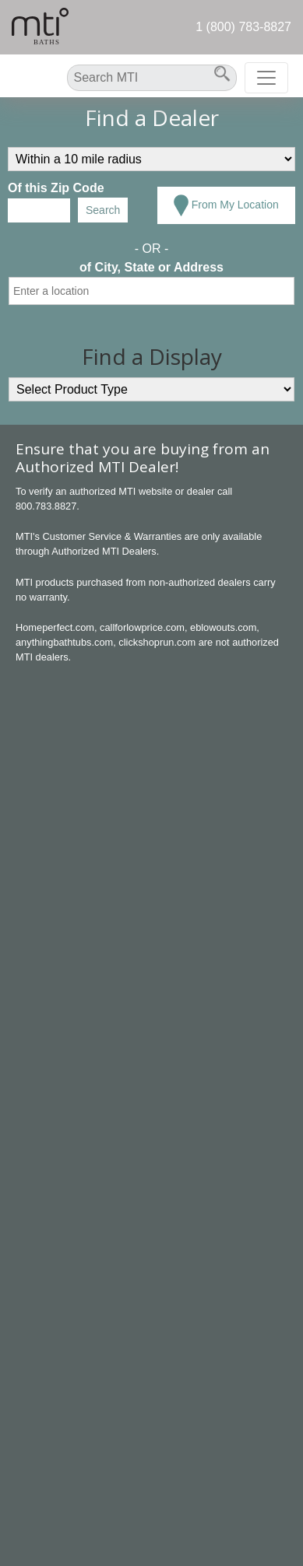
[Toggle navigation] (266, 77)
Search (103, 210)
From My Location (226, 205)
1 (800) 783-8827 (243, 26)
